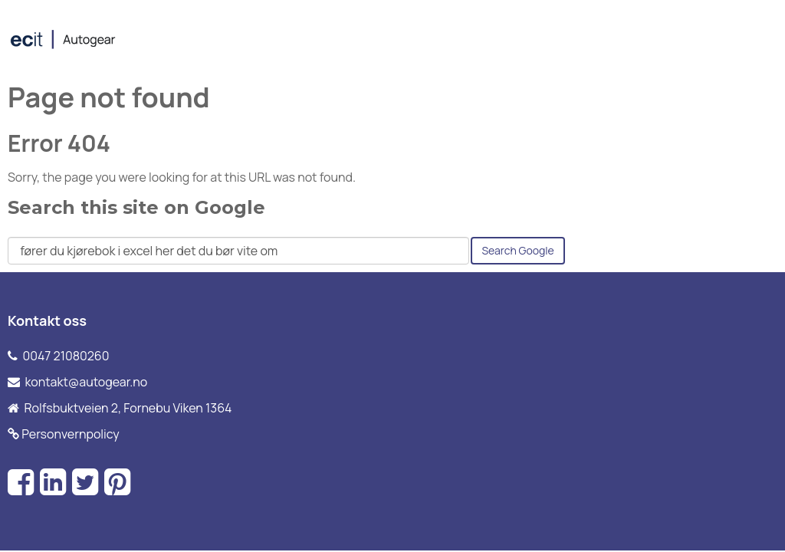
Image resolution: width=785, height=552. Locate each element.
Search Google (517, 250)
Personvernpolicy (70, 434)
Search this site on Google (136, 207)
